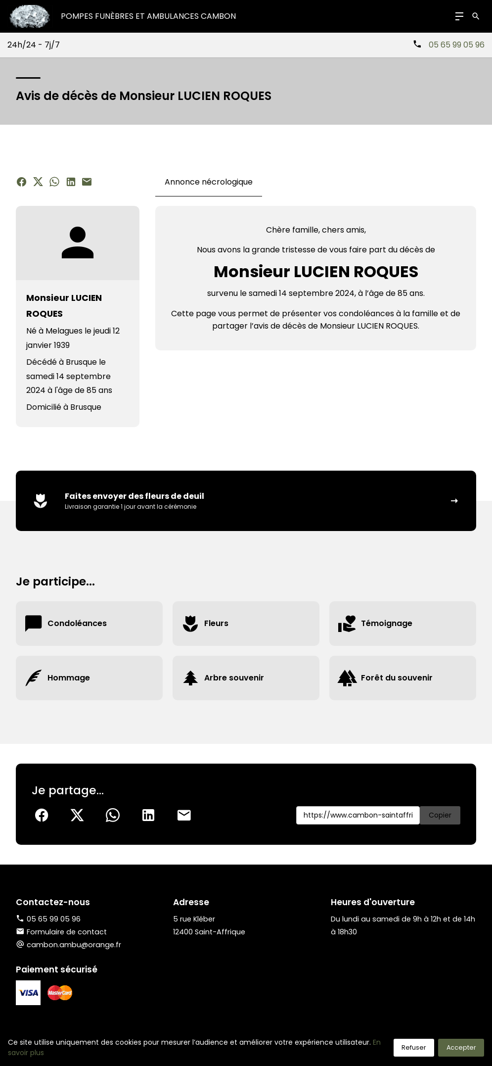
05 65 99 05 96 (457, 44)
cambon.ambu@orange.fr (74, 945)
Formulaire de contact (61, 932)
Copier (440, 815)
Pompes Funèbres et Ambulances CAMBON (148, 16)
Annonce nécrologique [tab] (209, 182)
